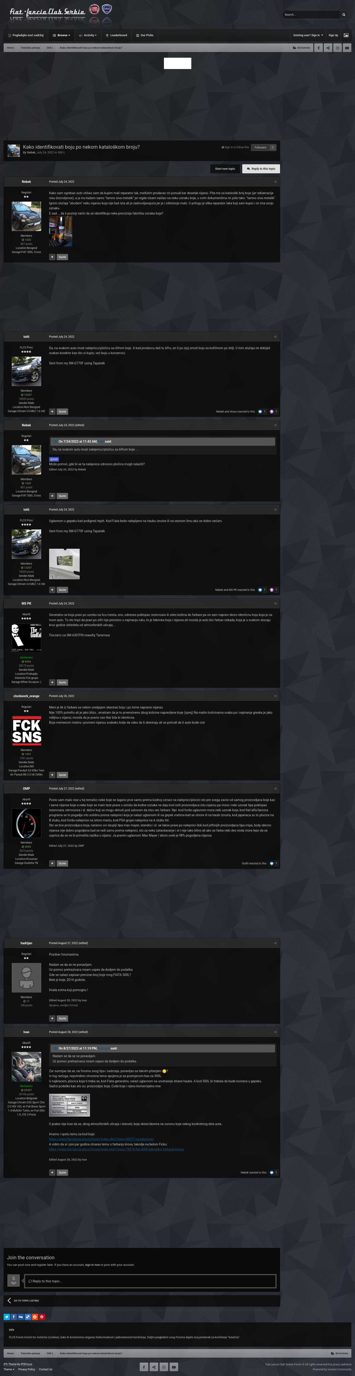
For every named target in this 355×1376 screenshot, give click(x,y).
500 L (61, 152)
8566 (26, 661)
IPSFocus (26, 1364)
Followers (260, 147)
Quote (62, 257)
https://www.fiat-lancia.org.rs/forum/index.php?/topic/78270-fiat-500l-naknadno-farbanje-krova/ (116, 1149)
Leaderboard (118, 35)
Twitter (328, 47)
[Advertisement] (177, 103)
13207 (26, 394)
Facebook (318, 47)
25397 (26, 1090)
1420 (26, 239)
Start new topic (225, 168)
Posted (61, 181)
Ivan (26, 1032)
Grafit (245, 863)
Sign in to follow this (237, 147)
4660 (26, 846)
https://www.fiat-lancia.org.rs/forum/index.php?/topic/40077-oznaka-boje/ (101, 1139)
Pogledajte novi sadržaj (28, 35)
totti (26, 337)
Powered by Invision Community (332, 1369)
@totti (54, 459)
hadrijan (26, 943)
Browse (63, 35)
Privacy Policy (26, 1369)
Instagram (337, 47)
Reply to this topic (264, 168)
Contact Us (46, 1369)
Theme (9, 1369)
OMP (26, 788)
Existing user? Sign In (308, 35)
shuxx (233, 411)
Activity (90, 35)
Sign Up (333, 35)
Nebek (31, 152)
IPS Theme (10, 1364)
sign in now (92, 1264)
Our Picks (147, 35)
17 (26, 1001)
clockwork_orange (26, 696)
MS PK (233, 589)
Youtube (347, 47)
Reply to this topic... (45, 1281)
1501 (26, 754)
